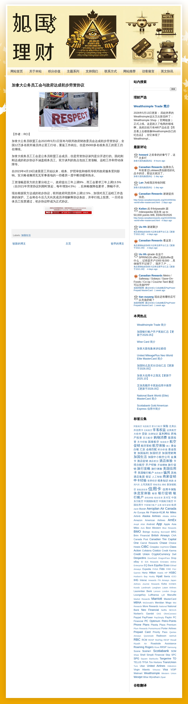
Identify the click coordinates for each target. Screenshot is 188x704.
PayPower (147, 617)
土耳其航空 (146, 484)
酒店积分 (154, 461)
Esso (166, 565)
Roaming (139, 647)
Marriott (156, 599)
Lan (141, 182)
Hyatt (159, 576)
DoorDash (152, 558)
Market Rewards (142, 599)
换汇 (168, 446)
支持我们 (92, 71)
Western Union (168, 673)
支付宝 (167, 497)
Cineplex (154, 547)
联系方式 (110, 71)
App (159, 524)
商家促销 (169, 476)
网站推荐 (129, 71)
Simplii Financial (155, 654)
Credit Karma (169, 550)
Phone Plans (141, 624)
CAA (173, 535)
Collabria (147, 550)
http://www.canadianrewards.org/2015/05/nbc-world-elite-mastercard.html (155, 201)
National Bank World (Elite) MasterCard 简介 (153, 397)
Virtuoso (156, 670)
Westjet (138, 677)
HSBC (172, 572)
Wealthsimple (152, 673)
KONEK (172, 584)
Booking (155, 532)
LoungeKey (140, 594)
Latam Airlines (169, 587)
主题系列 (73, 71)
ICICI (173, 576)
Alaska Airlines (151, 516)
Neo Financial (150, 609)
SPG (136, 658)
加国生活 (26, 235)
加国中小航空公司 (159, 457)
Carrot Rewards (149, 543)
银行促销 (165, 493)
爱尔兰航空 (157, 426)
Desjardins (140, 558)
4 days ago (167, 220)
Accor (142, 508)
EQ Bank (148, 565)
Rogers (149, 647)
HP (166, 573)
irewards (152, 580)
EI (142, 562)
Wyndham (154, 677)
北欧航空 (148, 430)
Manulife (171, 594)
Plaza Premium (167, 624)
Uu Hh (143, 226)
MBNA (137, 602)
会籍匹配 (151, 449)
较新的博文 (19, 243)
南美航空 (159, 473)
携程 (164, 484)
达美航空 (171, 430)
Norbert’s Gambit (144, 613)
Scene (137, 651)
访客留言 (148, 71)
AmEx (172, 520)
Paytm (168, 617)
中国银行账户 (150, 505)
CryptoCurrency (161, 554)
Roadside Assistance (163, 643)
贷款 (144, 433)
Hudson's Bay (140, 576)
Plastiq (154, 624)
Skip (168, 654)
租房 (173, 504)
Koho (164, 583)
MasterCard (170, 599)
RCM (144, 639)
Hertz (145, 572)
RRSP (163, 647)
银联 (154, 493)
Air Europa (139, 512)
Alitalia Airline (169, 516)
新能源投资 (142, 489)
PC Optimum (152, 621)
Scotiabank (161, 651)
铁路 (171, 480)
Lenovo (156, 591)
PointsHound (154, 628)
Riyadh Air (140, 643)
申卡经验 (140, 480)
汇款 (142, 449)
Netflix (164, 610)
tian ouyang (146, 296)
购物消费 (160, 437)
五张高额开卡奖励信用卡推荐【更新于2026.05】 (154, 387)
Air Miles (171, 512)
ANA (143, 524)
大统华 (137, 433)
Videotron (171, 666)
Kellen (143, 208)
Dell (174, 554)
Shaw (136, 655)
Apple (167, 524)
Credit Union (142, 554)
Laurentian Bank (143, 591)
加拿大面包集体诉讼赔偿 (151, 348)
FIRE (168, 569)
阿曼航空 (138, 426)
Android (150, 524)
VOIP (173, 669)
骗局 (166, 472)
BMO (137, 531)
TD (174, 658)
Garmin (137, 573)
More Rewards (150, 606)
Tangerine (165, 658)
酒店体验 (166, 461)
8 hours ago (159, 161)
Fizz (174, 569)
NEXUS (172, 610)
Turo (136, 666)
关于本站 (35, 71)
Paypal (137, 617)
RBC (137, 639)
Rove (156, 647)
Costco (157, 550)
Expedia (146, 569)
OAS (159, 614)
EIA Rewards (151, 562)
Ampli (136, 524)
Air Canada (168, 508)
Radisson (161, 635)
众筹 (159, 505)
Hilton (152, 572)
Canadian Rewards (150, 167)
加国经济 (155, 453)
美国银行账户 (146, 472)
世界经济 (152, 480)
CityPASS (164, 547)
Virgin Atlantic (142, 669)
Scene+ (146, 651)
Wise (145, 677)
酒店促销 (142, 461)
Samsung (171, 647)
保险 (165, 426)
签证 (148, 476)
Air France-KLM (155, 512)
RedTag (159, 640)
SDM (173, 651)
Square (144, 659)
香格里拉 (157, 484)
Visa (165, 669)
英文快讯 (167, 71)
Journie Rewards (151, 584)
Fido (162, 569)
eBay (136, 561)
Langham (156, 587)
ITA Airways (163, 580)
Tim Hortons (155, 662)
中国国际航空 (151, 501)
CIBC (145, 546)
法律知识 (153, 433)
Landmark (146, 587)
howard (143, 154)
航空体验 (158, 445)
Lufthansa (153, 594)
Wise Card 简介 (146, 341)
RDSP (151, 640)
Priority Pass (160, 632)
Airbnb (137, 516)
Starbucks (153, 659)
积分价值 (54, 71)
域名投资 (158, 497)
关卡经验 (142, 441)
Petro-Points (169, 621)
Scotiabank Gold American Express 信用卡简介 (152, 407)
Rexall (173, 640)
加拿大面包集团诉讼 (143, 161)
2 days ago (167, 202)
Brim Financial (142, 535)
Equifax (158, 565)
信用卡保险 (169, 489)
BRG (173, 531)
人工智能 (157, 476)
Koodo (137, 587)
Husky (152, 576)
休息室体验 (142, 493)
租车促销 (166, 505)
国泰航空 (153, 441)
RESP (166, 640)
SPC (173, 654)
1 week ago (159, 290)
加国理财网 (169, 453)
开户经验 (151, 464)
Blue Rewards (169, 528)
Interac (143, 580)
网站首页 (16, 71)
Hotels (160, 573)
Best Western (153, 527)
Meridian (159, 602)
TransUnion (169, 662)
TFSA (145, 662)
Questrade (149, 636)
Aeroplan (153, 508)
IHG (136, 580)
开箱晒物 (162, 464)
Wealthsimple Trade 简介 (152, 106)
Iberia (167, 576)
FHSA (155, 569)
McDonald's (148, 603)
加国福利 (143, 453)
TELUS (137, 662)
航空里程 (146, 445)
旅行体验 (156, 468)
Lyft (163, 595)
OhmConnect (170, 614)
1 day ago (158, 176)
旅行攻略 (143, 468)
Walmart (138, 673)
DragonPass (164, 558)
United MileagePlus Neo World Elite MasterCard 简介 (155, 357)
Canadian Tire (158, 539)
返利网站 (164, 433)
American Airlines (155, 520)
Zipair (163, 677)
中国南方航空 (166, 501)
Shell (142, 654)
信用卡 (154, 488)
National (163, 606)
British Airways (160, 535)
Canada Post (141, 539)
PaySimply (159, 617)
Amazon (138, 520)
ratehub (172, 636)
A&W (136, 509)
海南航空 (164, 442)
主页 (68, 243)
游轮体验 (149, 497)
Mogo (169, 602)
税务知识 (163, 480)
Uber (142, 666)
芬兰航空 (148, 437)
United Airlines (156, 665)
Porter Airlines (168, 628)
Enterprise (138, 565)
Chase (163, 542)
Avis (143, 528)
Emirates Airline (168, 562)
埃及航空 (147, 426)
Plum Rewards (141, 628)
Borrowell (165, 532)
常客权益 (159, 430)
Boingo (146, 531)
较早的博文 (117, 243)
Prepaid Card (142, 632)
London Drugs (169, 591)
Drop (173, 558)
